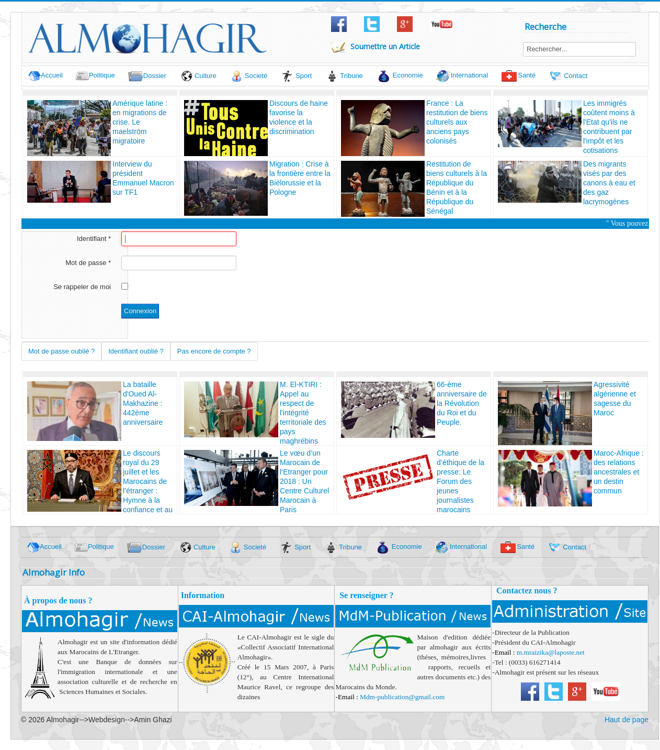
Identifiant (94, 238)
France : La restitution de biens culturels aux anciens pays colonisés (457, 122)
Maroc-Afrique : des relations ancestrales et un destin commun (619, 472)
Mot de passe (88, 263)
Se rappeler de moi (82, 287)
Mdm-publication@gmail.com (402, 697)
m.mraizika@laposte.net (551, 652)
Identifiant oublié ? (136, 351)
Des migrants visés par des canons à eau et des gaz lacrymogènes (609, 183)
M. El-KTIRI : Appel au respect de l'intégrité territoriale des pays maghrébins (303, 412)
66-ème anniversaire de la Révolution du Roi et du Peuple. (462, 403)
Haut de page (626, 719)
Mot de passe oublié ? (61, 351)
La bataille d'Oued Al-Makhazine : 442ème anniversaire (143, 403)
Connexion (140, 311)
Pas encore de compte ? (214, 351)
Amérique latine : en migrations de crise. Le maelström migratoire (139, 122)
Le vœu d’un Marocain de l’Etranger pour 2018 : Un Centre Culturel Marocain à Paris (304, 481)
